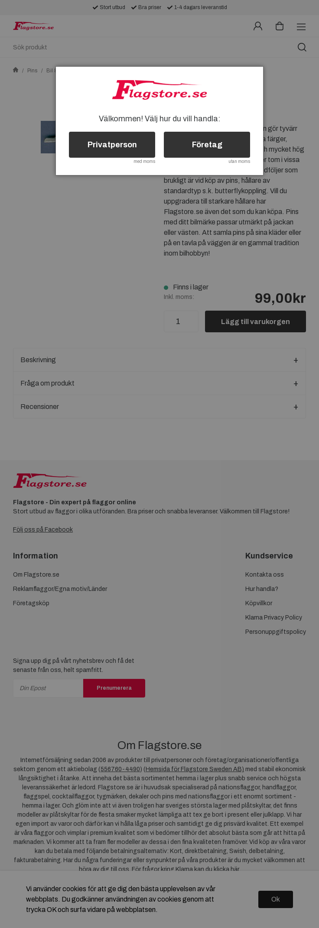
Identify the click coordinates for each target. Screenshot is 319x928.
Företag (207, 144)
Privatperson (112, 144)
